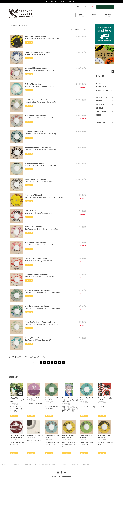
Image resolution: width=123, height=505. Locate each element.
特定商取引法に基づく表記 (47, 464)
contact (108, 15)
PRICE (85, 29)
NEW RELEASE (101, 112)
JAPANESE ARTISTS (104, 90)
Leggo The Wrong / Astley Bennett (37, 52)
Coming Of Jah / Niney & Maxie (36, 258)
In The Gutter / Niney (32, 211)
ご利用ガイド (4, 464)
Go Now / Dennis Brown (33, 227)
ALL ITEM (100, 76)
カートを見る (85, 464)
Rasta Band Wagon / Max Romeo (36, 274)
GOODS (98, 115)
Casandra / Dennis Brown (34, 131)
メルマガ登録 (62, 464)
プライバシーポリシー (29, 464)
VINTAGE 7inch (101, 97)
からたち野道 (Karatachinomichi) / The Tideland (17, 400)
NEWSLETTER (94, 15)
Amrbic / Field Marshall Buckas (36, 68)
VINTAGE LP (100, 104)
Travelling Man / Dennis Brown (36, 179)
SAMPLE (28, 42)
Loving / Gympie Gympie (35, 398)
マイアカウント (73, 464)
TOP (10, 25)
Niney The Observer (20, 25)
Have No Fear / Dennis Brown (35, 116)
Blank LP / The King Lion (35, 435)
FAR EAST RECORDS (105, 7)
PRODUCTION (101, 122)
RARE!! (99, 83)
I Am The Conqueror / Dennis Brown (38, 100)
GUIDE (81, 15)
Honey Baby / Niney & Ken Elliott (37, 36)
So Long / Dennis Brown (33, 338)
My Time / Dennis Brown (33, 84)
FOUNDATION (102, 87)
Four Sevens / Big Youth (33, 195)
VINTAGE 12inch (102, 101)
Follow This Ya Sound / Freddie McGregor (40, 322)
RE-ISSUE (99, 108)
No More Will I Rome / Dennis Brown (38, 147)
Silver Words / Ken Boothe (34, 163)
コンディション (15, 464)
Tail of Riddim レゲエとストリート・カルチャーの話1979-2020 (70, 400)
